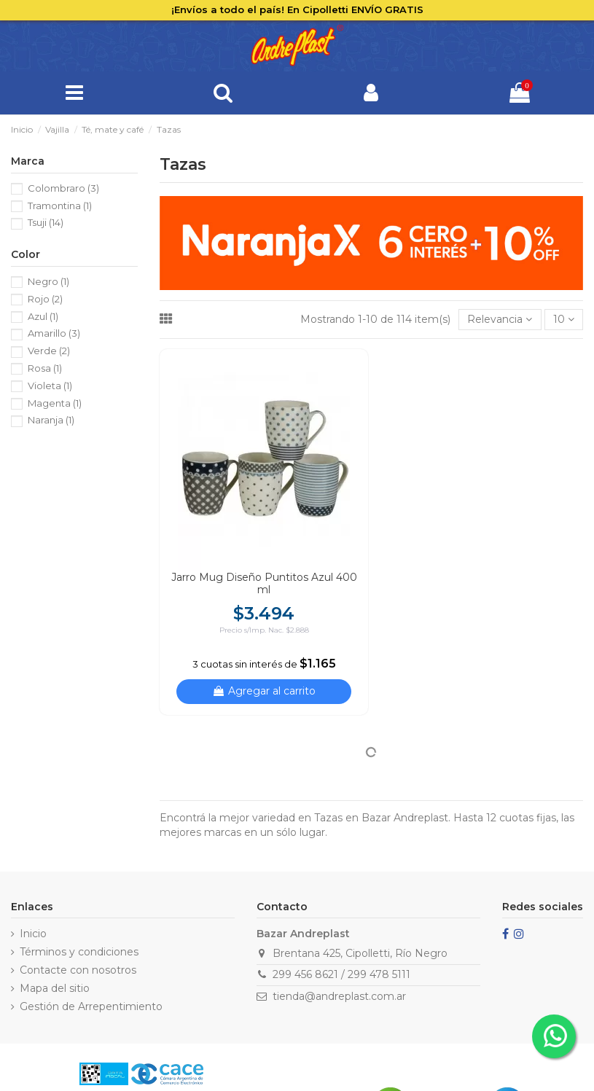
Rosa (45, 368)
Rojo (45, 299)
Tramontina (60, 205)
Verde (49, 350)
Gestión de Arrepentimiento (91, 1006)
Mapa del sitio (55, 988)
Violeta (50, 385)
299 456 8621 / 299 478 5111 (341, 974)
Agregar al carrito (264, 690)
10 (563, 319)
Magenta (55, 403)
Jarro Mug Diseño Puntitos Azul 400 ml (264, 583)
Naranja (51, 420)
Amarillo (54, 333)
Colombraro (63, 188)
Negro (48, 281)
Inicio (33, 933)
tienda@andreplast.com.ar (339, 996)
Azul (43, 316)
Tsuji (45, 222)
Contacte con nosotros (78, 970)
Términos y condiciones (79, 951)
